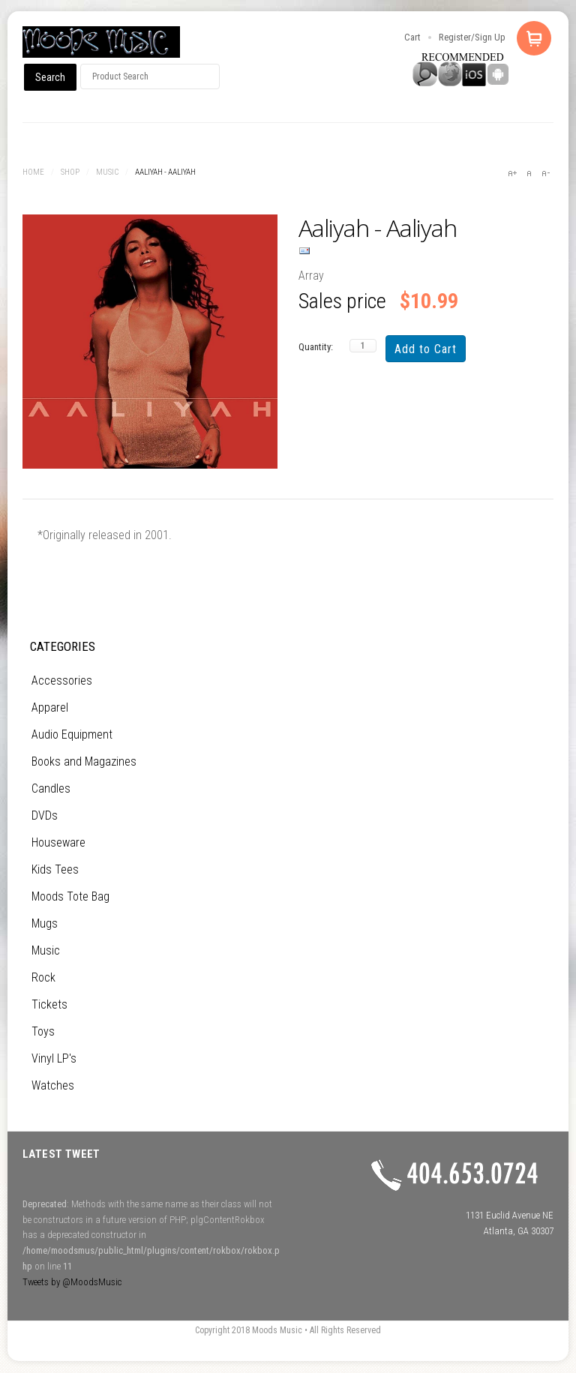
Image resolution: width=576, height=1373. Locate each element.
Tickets (50, 1004)
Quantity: (315, 346)
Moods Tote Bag (71, 896)
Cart (412, 37)
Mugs (45, 923)
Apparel (50, 707)
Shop (70, 172)
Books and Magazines (84, 761)
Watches (53, 1085)
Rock (44, 977)
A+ (512, 173)
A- (545, 173)
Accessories (62, 680)
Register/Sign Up (472, 37)
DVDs (45, 815)
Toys (43, 1031)
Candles (51, 788)
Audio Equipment (72, 734)
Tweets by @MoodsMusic (72, 1282)
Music (107, 172)
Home (33, 172)
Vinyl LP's (54, 1058)
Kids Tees (55, 869)
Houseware (59, 842)
